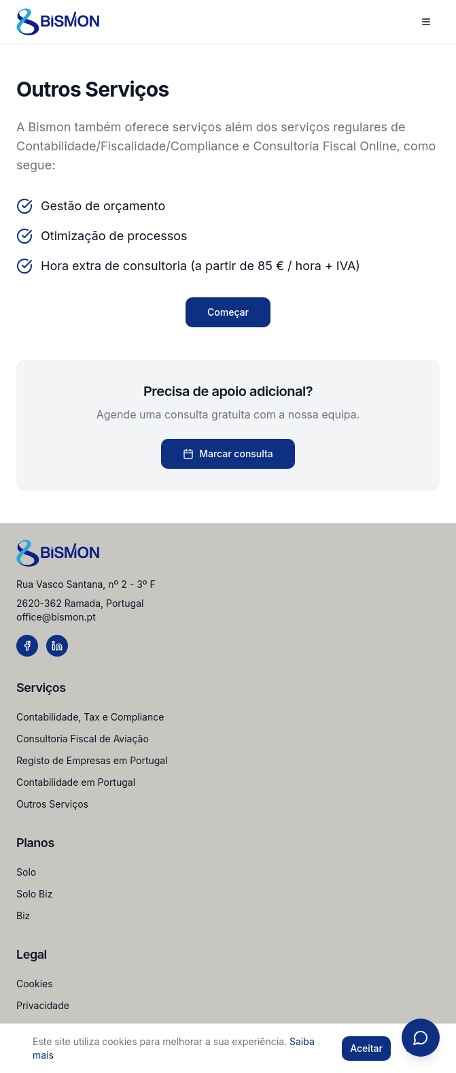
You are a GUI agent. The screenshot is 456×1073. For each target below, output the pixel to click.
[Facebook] (27, 646)
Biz (23, 915)
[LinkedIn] (57, 646)
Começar (228, 312)
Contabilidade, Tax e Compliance (90, 717)
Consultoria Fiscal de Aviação (82, 738)
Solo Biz (34, 893)
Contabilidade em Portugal (75, 782)
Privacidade (42, 1005)
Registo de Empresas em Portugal (92, 760)
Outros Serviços (52, 804)
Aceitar (366, 1048)
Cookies (34, 983)
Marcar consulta (228, 453)
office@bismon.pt (56, 617)
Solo (26, 872)
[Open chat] (421, 1038)
